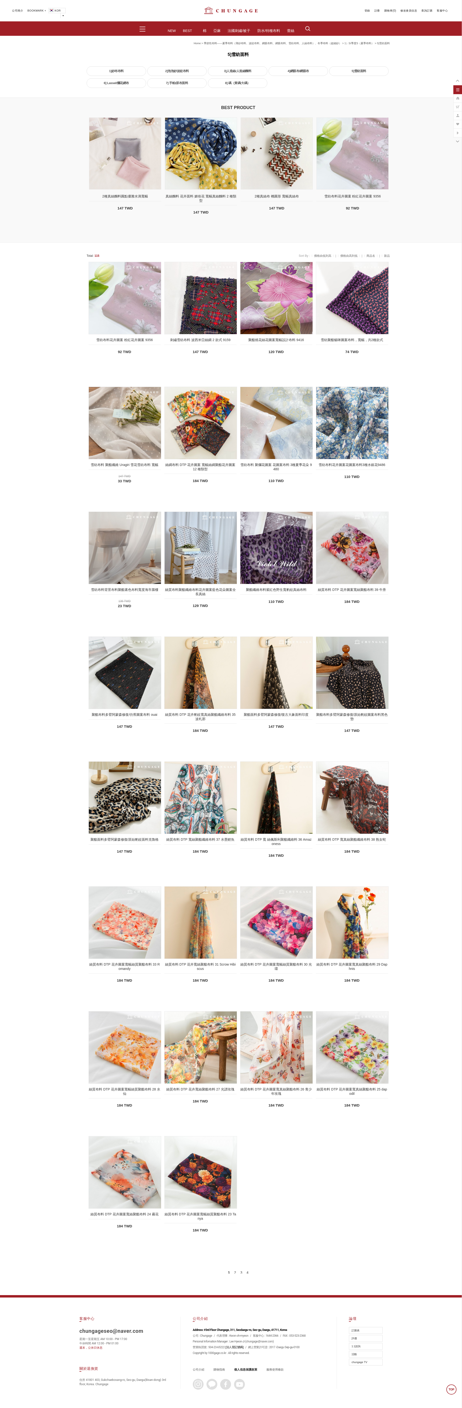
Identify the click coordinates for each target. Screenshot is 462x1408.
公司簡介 (17, 10)
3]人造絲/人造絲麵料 (237, 71)
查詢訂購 (426, 10)
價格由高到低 (349, 255)
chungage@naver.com (259, 1341)
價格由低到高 (322, 255)
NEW (172, 31)
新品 (387, 255)
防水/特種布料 (268, 31)
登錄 (367, 10)
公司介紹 (198, 1369)
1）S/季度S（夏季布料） (359, 43)
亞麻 (217, 31)
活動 (354, 1354)
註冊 (377, 10)
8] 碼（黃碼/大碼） (237, 83)
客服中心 (442, 10)
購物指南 (219, 1369)
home (197, 43)
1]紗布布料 (116, 71)
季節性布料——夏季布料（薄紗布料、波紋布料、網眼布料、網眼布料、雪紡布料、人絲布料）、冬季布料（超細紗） (272, 43)
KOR (55, 10)
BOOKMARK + (36, 10)
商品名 (370, 255)
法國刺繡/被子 (239, 31)
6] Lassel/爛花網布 (116, 83)
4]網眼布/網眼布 (298, 71)
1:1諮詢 (356, 1346)
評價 (354, 1338)
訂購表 (355, 1330)
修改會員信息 (408, 10)
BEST (187, 31)
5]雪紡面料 (383, 43)
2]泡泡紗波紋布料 (177, 71)
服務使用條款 (275, 1369)
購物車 (388, 10)
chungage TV (359, 1362)
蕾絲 (290, 31)
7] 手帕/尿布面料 (177, 83)
